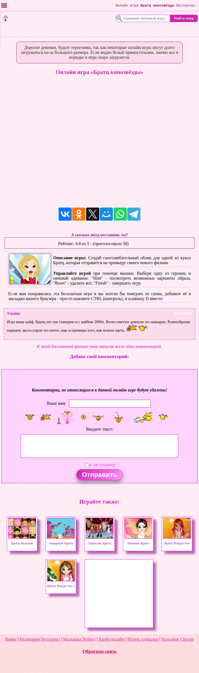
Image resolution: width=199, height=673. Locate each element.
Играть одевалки (142, 639)
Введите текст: (99, 429)
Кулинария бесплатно (40, 639)
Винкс (11, 639)
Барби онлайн (111, 639)
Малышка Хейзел (79, 639)
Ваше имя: (57, 403)
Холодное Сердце (177, 639)
